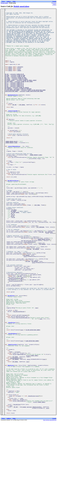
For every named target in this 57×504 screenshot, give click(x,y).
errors (19, 80)
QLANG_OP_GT (20, 100)
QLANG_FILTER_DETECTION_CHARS (36, 106)
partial (29, 486)
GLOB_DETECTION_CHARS (11, 108)
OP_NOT (7, 90)
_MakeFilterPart (12, 412)
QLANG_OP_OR (20, 87)
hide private (54, 2)
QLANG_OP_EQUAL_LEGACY (30, 94)
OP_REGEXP (8, 103)
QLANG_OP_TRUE (22, 91)
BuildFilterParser (13, 215)
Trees (3, 1)
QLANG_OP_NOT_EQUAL (27, 96)
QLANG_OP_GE (20, 102)
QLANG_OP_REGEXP (24, 103)
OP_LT (6, 97)
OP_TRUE (7, 91)
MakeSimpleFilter (13, 112)
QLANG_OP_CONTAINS (26, 105)
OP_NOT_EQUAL (9, 96)
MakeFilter (11, 437)
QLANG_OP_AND (21, 88)
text (36, 367)
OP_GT (6, 100)
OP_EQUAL (7, 93)
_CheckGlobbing (12, 398)
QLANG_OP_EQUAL (23, 93)
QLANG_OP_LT (20, 97)
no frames (54, 4)
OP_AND (7, 88)
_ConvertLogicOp (12, 131)
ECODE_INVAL (34, 425)
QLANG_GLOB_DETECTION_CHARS (34, 108)
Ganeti (54, 1)
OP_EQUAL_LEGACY (10, 94)
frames (54, 3)
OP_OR (6, 87)
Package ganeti (4, 3)
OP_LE (6, 99)
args (11, 473)
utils (19, 81)
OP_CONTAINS (8, 105)
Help (14, 1)
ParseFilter (11, 353)
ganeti (10, 78)
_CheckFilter (11, 385)
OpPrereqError (21, 423)
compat (19, 83)
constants (20, 78)
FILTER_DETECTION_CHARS (12, 106)
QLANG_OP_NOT (21, 90)
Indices (9, 1)
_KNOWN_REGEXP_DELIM (11, 168)
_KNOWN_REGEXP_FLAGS (11, 169)
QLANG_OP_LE (20, 99)
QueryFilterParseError (22, 379)
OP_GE (6, 102)
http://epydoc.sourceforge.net (49, 501)
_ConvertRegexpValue (14, 174)
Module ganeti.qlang (21, 6)
